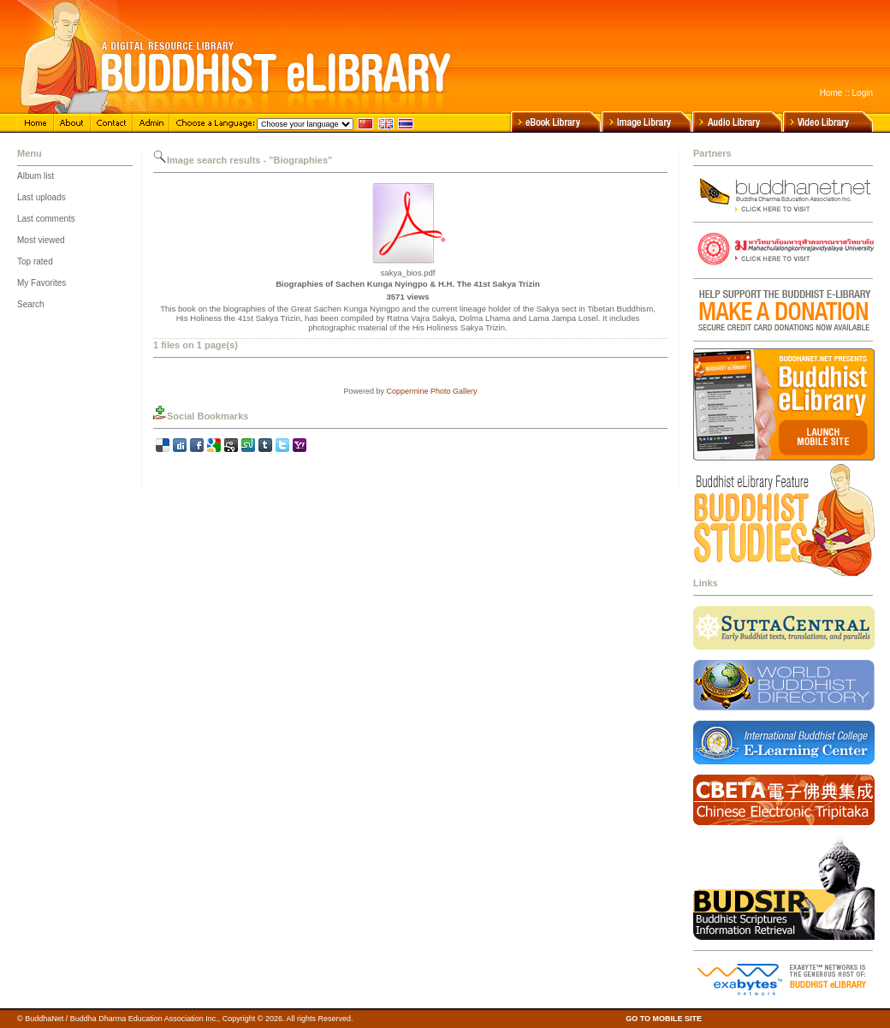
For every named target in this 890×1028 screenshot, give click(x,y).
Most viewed (41, 240)
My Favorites (41, 283)
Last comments (46, 218)
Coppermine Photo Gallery (431, 391)
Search (30, 304)
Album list (35, 176)
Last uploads (41, 197)
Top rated (35, 261)
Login (862, 93)
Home (831, 93)
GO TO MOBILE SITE (664, 1018)
